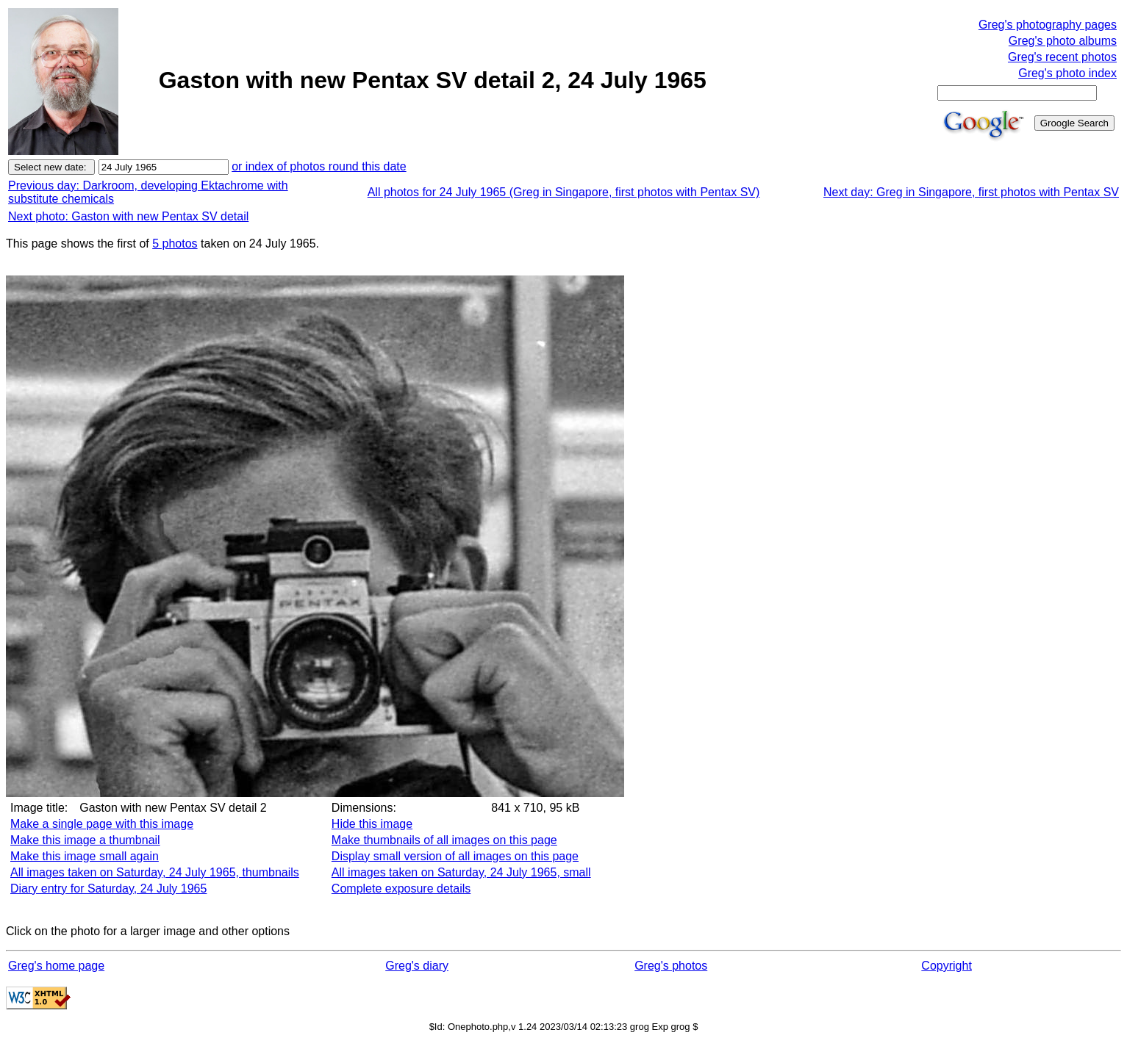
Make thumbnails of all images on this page (444, 840)
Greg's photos (670, 965)
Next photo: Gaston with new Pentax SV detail (128, 216)
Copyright (946, 965)
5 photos (174, 243)
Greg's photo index (1067, 73)
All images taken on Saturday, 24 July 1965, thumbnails (154, 872)
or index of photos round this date (319, 166)
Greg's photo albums (1063, 41)
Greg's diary (416, 965)
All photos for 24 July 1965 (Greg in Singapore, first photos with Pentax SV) (564, 192)
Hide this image (372, 824)
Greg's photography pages (1047, 24)
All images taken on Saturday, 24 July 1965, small (461, 872)
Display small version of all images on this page (455, 856)
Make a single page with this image (101, 824)
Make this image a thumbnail (85, 840)
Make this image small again (84, 856)
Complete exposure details (401, 888)
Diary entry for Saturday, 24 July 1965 (108, 888)
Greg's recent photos (1062, 57)
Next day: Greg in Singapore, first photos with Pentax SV (971, 192)
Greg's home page (56, 965)
